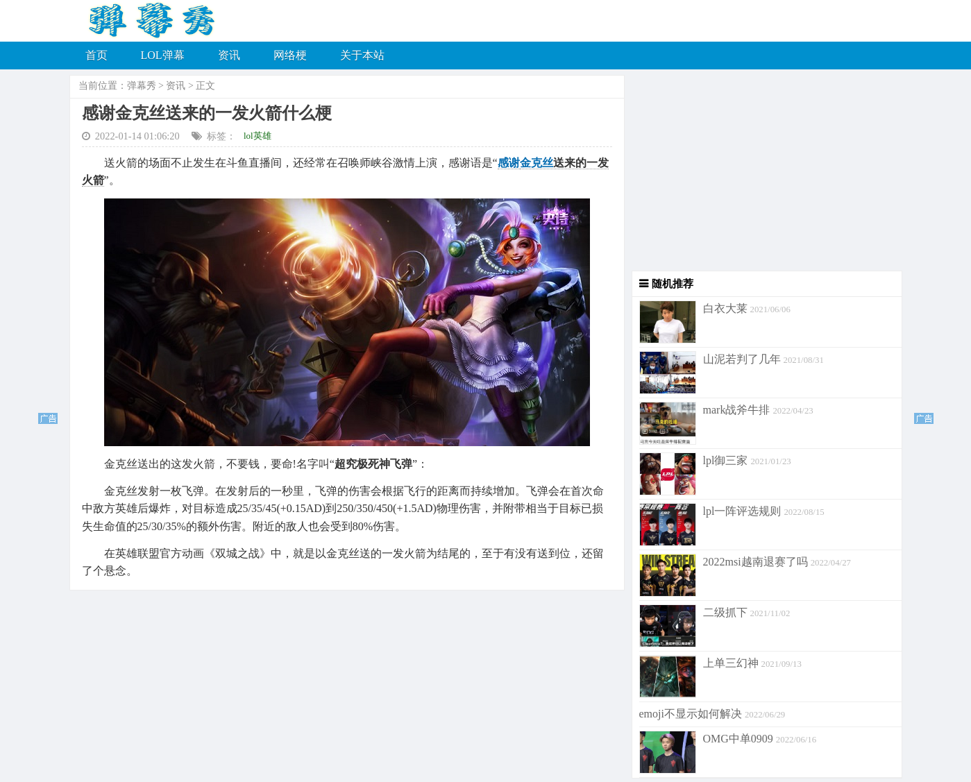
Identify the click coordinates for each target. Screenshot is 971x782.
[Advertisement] (763, 173)
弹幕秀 (141, 85)
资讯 (229, 55)
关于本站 (362, 55)
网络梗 (290, 55)
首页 (96, 55)
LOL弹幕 (163, 55)
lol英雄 (257, 135)
